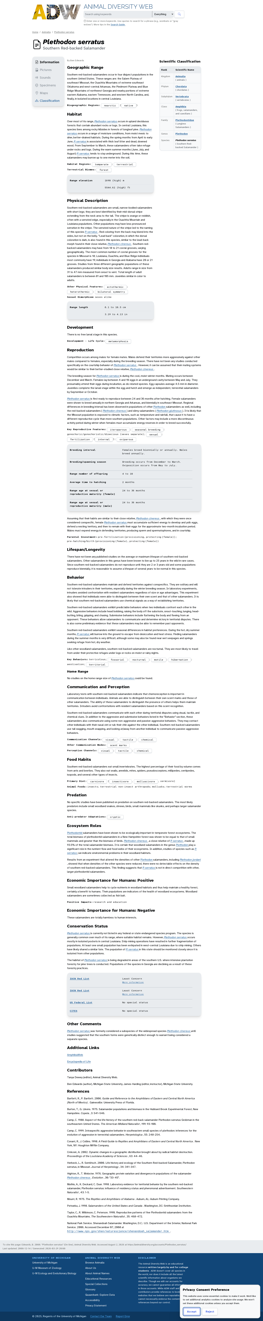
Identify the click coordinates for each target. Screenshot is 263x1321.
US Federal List (81, 1002)
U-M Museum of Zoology (46, 1268)
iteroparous (118, 429)
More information (133, 982)
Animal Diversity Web (118, 6)
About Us (90, 1268)
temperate (102, 164)
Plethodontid (75, 833)
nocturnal (139, 659)
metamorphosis (118, 341)
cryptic (115, 816)
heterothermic (80, 291)
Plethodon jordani (190, 859)
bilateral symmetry (111, 291)
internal (104, 439)
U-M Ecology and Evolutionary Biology (54, 1273)
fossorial (117, 659)
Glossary (90, 1289)
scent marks (118, 745)
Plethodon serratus (64, 32)
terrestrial (125, 164)
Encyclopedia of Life (79, 1061)
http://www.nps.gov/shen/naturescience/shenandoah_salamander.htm (118, 1231)
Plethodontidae (184, 120)
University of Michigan (44, 1262)
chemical (147, 739)
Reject (210, 1311)
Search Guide (118, 24)
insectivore (120, 781)
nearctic (110, 105)
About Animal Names (97, 1273)
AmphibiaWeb (75, 1055)
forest (104, 169)
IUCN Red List (79, 978)
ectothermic (115, 286)
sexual (153, 434)
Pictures (43, 69)
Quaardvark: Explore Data (100, 1295)
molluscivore (146, 781)
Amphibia (180, 106)
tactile (128, 739)
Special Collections (96, 1284)
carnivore (97, 781)
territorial (97, 664)
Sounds (43, 77)
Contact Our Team (101, 1316)
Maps (41, 92)
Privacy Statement (96, 1305)
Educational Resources (98, 1278)
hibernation (179, 659)
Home (35, 32)
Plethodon (181, 133)
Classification (47, 100)
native (128, 105)
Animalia (46, 32)
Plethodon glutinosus (169, 410)
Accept (191, 1311)
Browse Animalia (94, 1262)
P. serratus (80, 141)
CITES (73, 1010)
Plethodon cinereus (120, 244)
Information (47, 62)
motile (158, 659)
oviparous (126, 439)
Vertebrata (182, 96)
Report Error (123, 1316)
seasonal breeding (147, 429)
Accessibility (92, 1300)
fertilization (80, 439)
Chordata (181, 86)
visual (110, 739)
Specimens (45, 85)
